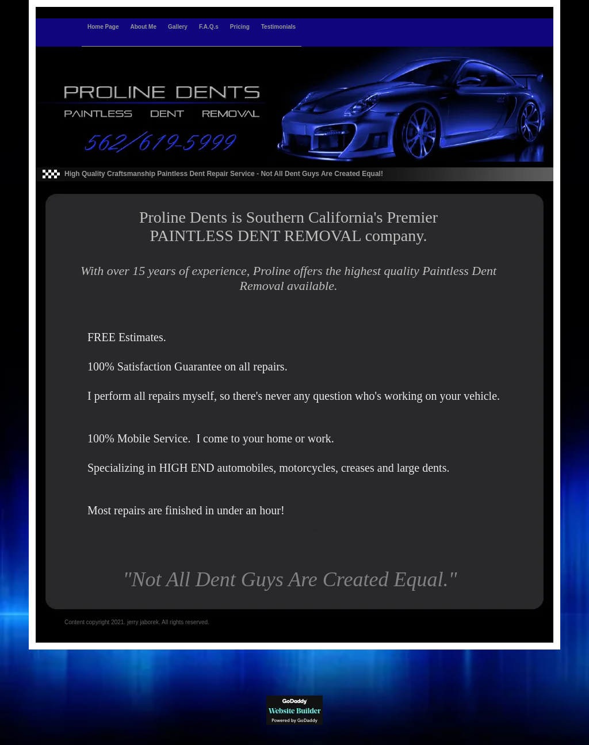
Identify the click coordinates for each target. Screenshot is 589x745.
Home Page (102, 27)
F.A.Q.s (209, 27)
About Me (143, 27)
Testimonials (278, 27)
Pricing (240, 27)
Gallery (178, 27)
